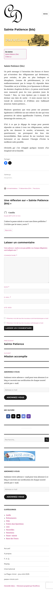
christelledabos (12, 188)
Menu (45, 14)
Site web (8, 307)
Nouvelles (10, 530)
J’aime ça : (8, 57)
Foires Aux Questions (15, 524)
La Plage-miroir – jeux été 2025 (16, 574)
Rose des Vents (12, 539)
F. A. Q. (6, 559)
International (9, 569)
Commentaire (10, 255)
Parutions (36, 188)
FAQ (8, 521)
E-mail (7, 297)
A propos (7, 554)
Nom (6, 287)
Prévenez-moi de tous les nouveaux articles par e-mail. (25, 323)
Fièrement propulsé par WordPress (28, 586)
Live (8, 527)
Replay (7, 564)
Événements (11, 518)
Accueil (7, 548)
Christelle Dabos (9, 586)
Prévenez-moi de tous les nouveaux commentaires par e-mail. (28, 318)
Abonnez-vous (15, 397)
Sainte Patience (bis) (12, 54)
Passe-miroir (11, 536)
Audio (8, 515)
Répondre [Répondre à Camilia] (8, 230)
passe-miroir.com (11, 579)
